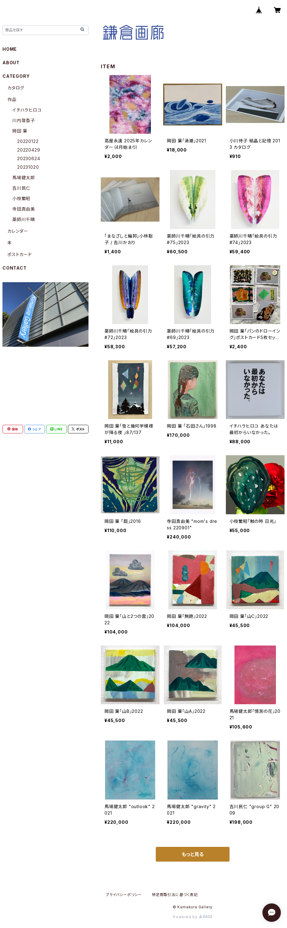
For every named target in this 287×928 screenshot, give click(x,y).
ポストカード (19, 254)
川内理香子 (23, 120)
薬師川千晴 (23, 219)
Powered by (192, 916)
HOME (9, 49)
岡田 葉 (19, 130)
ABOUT (11, 62)
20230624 (28, 158)
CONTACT (14, 268)
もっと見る (193, 854)
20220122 (27, 141)
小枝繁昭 (21, 198)
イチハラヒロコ (27, 110)
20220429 (28, 149)
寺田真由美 (23, 208)
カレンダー (17, 231)
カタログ (15, 87)
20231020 (28, 167)
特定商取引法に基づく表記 (175, 894)
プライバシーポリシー (124, 894)
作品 (12, 99)
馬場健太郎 (23, 177)
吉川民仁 (21, 188)
